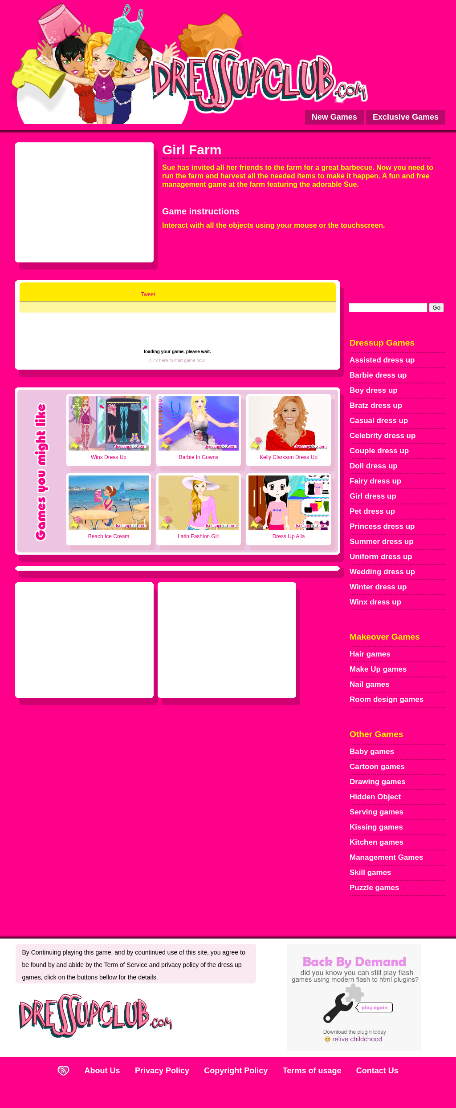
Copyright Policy (236, 1070)
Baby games (372, 751)
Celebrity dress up (382, 435)
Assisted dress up (382, 360)
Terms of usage (312, 1070)
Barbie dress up (378, 375)
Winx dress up (375, 602)
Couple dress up (379, 451)
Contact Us (377, 1070)
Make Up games (378, 669)
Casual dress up (379, 420)
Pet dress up (372, 511)
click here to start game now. (177, 360)
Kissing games (376, 827)
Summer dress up (382, 541)
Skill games (370, 872)
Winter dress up (378, 587)
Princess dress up (382, 526)
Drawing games (378, 782)
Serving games (376, 812)
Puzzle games (374, 887)
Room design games (386, 699)
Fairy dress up (375, 481)
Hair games (370, 654)
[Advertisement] (84, 200)
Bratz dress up (376, 405)
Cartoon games (377, 766)
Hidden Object (375, 797)
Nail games (370, 684)
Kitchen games (376, 842)
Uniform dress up (381, 556)
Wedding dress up (382, 572)
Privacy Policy (162, 1070)
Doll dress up (374, 466)
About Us (102, 1070)
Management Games (386, 857)
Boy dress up (374, 390)
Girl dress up (373, 496)
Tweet (148, 294)
